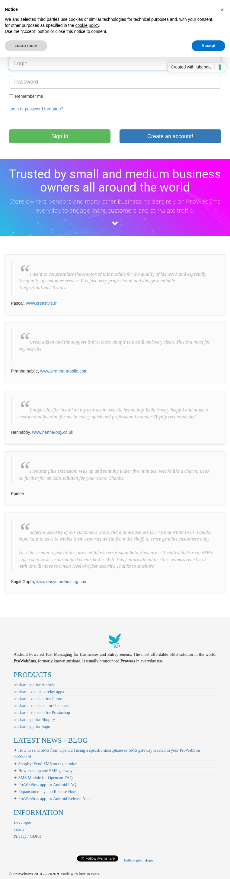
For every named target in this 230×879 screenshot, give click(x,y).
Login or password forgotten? (35, 108)
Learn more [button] (25, 45)
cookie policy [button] (87, 25)
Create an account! (170, 136)
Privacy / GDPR (27, 836)
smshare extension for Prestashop (42, 712)
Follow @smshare (138, 860)
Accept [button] (208, 45)
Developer (22, 822)
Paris (95, 873)
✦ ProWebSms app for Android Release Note (52, 798)
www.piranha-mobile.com (63, 371)
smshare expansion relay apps (39, 692)
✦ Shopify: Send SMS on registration (46, 764)
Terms (19, 829)
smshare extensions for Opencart (41, 705)
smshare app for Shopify (34, 719)
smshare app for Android (35, 685)
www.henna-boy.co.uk (52, 432)
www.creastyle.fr (41, 303)
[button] (222, 9)
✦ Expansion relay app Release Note (45, 791)
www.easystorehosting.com (62, 581)
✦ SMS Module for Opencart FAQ (43, 778)
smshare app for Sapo (32, 726)
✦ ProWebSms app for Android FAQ (45, 784)
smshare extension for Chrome (39, 699)
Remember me (26, 96)
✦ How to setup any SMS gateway (43, 771)
